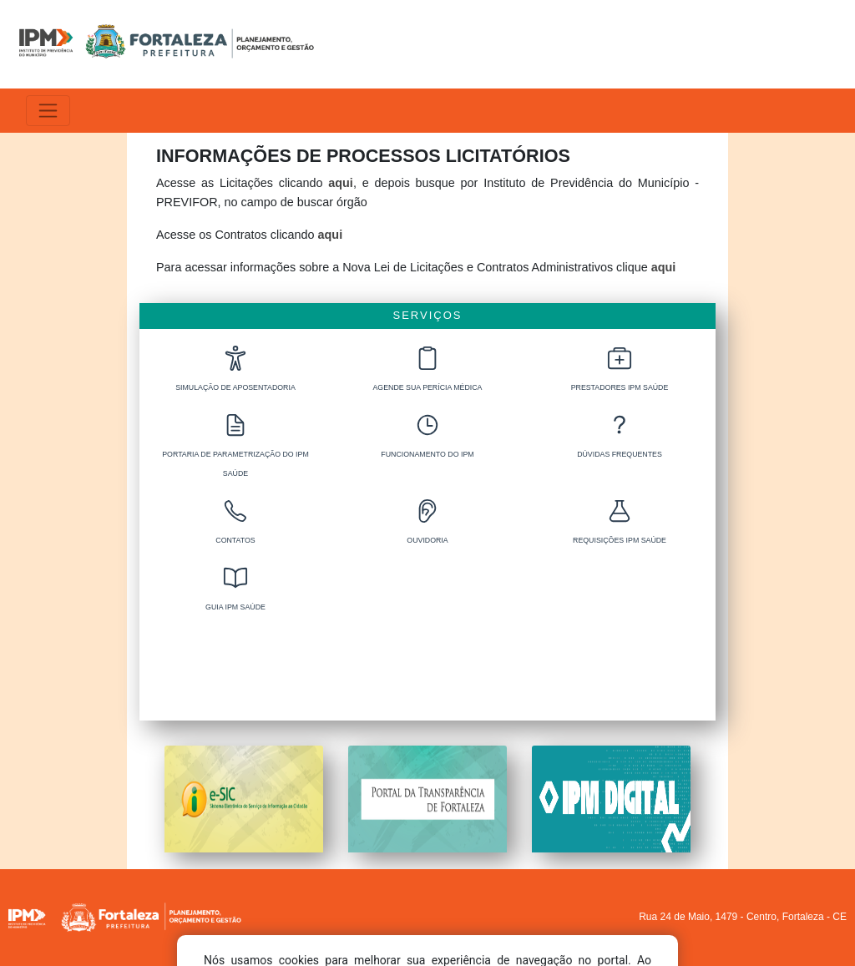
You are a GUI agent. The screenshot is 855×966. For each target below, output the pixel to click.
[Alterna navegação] (48, 110)
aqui (340, 183)
